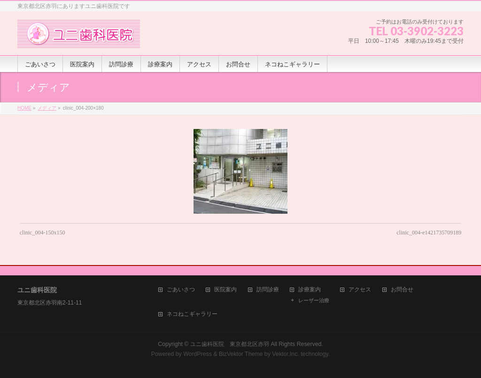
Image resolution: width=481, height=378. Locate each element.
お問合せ (402, 290)
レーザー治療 (313, 300)
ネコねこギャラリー (192, 314)
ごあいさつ (181, 290)
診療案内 (309, 290)
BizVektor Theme (241, 354)
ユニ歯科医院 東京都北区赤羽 (229, 344)
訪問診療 (267, 290)
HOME (24, 108)
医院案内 (225, 290)
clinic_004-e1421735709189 (428, 232)
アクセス (360, 290)
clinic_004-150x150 (42, 232)
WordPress (197, 354)
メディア (47, 108)
